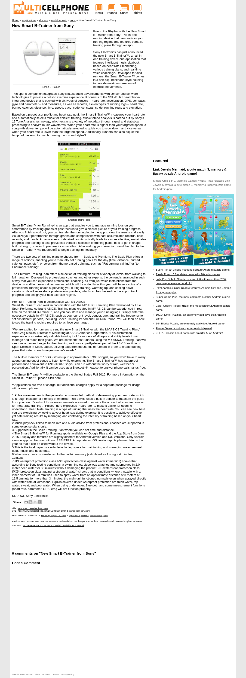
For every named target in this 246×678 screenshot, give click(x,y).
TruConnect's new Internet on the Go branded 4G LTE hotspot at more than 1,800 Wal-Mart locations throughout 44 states (84, 521)
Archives (46, 674)
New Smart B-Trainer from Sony (43, 25)
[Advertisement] (66, 539)
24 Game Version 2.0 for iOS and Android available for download (53, 525)
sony (105, 515)
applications (74, 515)
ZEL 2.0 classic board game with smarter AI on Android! (189, 333)
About (37, 674)
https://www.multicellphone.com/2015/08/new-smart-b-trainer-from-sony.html (54, 511)
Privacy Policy (67, 674)
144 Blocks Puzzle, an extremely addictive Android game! (190, 323)
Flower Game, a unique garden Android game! (184, 328)
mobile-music (96, 515)
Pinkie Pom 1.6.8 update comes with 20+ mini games (188, 274)
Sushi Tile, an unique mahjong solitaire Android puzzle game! (193, 269)
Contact (55, 674)
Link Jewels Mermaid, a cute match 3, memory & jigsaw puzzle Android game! (189, 171)
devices (85, 515)
